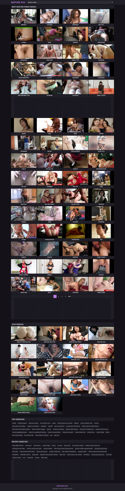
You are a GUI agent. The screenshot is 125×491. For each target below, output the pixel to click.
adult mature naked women (90, 426)
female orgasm (22, 423)
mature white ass (80, 432)
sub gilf (50, 426)
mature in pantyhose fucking (37, 432)
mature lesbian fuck (86, 423)
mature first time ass (102, 429)
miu (24, 457)
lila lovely (15, 451)
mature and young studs (34, 448)
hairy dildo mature (17, 445)
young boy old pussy (101, 448)
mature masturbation (54, 432)
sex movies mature (78, 445)
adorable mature (25, 454)
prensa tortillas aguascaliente (84, 448)
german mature (33, 423)
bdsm (107, 432)
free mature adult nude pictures (63, 448)
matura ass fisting (58, 429)
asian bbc (109, 454)
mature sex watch (68, 432)
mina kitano (37, 445)
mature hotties (47, 448)
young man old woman (73, 426)
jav (51, 435)
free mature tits (29, 435)
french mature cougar (38, 429)
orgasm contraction (33, 426)
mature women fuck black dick (97, 451)
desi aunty (44, 457)
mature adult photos (72, 429)
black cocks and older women (21, 429)
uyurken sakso (82, 451)
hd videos (86, 454)
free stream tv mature (42, 435)
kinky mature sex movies (65, 423)
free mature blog (17, 435)
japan (54, 423)
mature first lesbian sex (87, 429)
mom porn (28, 445)
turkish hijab (100, 432)
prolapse (43, 426)
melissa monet (16, 457)
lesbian (76, 423)
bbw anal (62, 454)
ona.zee (59, 445)
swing (53, 445)
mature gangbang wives (19, 432)
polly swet (35, 454)
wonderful (15, 454)
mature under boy (54, 451)
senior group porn (42, 451)
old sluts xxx (91, 432)
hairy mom (67, 445)
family (14, 423)
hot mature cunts (45, 423)
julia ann (56, 435)
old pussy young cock (97, 454)
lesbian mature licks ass (93, 445)
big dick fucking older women (49, 454)
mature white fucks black (27, 451)
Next (69, 296)
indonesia (30, 457)
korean (49, 429)
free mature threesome (69, 451)
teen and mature (59, 426)
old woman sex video (18, 448)
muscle (96, 423)
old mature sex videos (18, 426)
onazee (37, 457)
